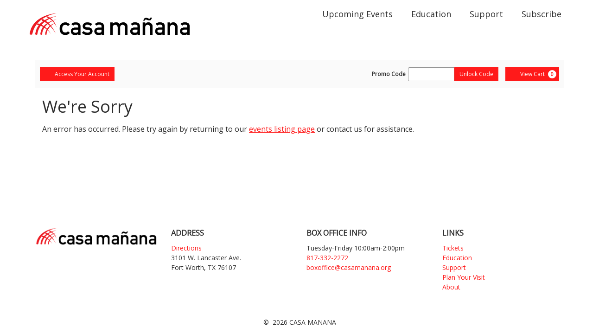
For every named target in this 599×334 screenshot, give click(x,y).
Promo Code (389, 74)
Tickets (453, 248)
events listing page (282, 129)
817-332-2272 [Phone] (327, 257)
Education (431, 13)
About (451, 287)
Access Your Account (77, 74)
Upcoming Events (357, 13)
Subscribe (541, 13)
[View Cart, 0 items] (532, 74)
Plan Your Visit (463, 277)
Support (486, 13)
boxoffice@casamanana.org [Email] (348, 267)
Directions (186, 248)
